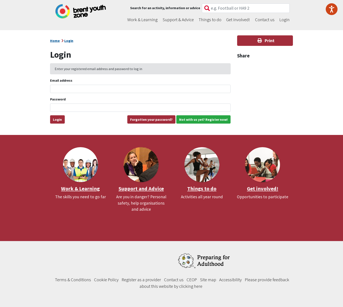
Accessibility (230, 280)
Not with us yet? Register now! (203, 119)
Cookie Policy (106, 280)
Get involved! (238, 19)
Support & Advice (178, 19)
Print (265, 40)
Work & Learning (142, 19)
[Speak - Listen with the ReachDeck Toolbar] (332, 9)
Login (284, 19)
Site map (208, 280)
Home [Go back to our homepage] (55, 40)
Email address (61, 80)
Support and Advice (141, 188)
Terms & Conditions (73, 280)
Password (58, 99)
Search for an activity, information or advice (165, 8)
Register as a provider (141, 280)
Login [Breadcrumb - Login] (68, 40)
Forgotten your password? (151, 119)
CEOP (192, 280)
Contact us (265, 19)
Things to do (210, 19)
